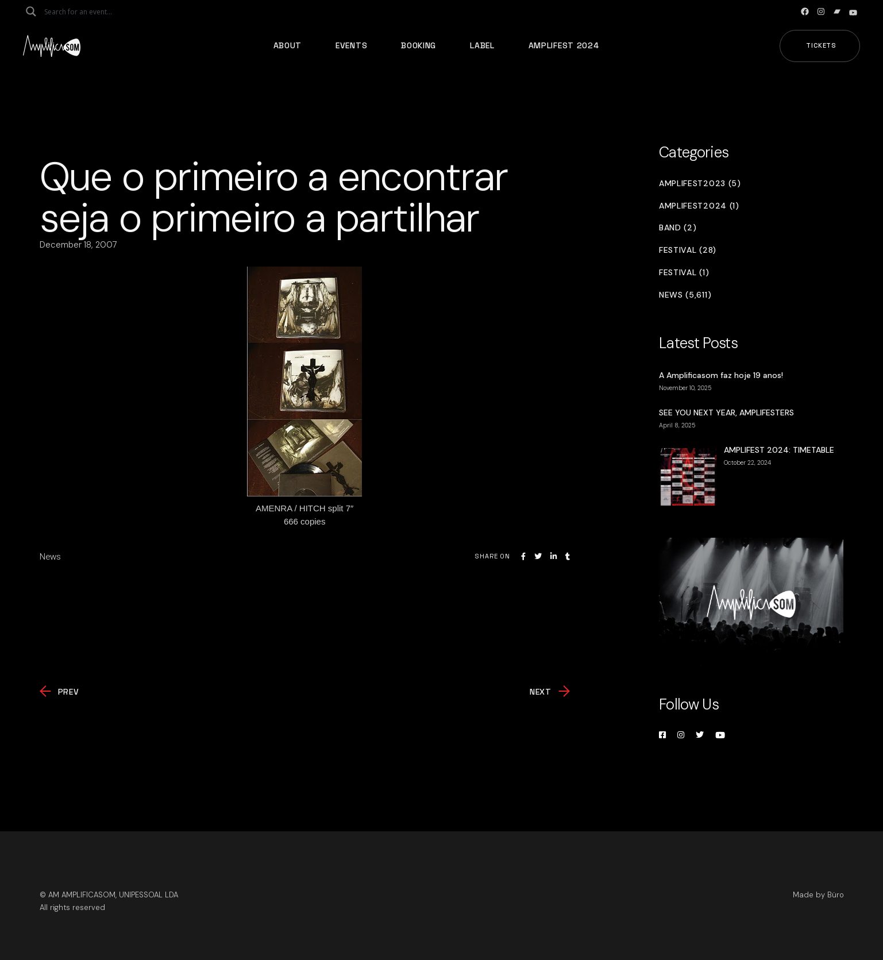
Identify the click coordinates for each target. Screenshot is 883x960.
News (50, 556)
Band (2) (678, 228)
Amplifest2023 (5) (700, 183)
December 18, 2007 (78, 244)
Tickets (821, 45)
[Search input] (89, 11)
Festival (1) (684, 272)
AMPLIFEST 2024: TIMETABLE (779, 450)
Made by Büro (818, 895)
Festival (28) (687, 250)
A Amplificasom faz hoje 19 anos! (721, 375)
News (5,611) (685, 295)
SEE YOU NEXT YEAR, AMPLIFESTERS (726, 412)
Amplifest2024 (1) (699, 206)
